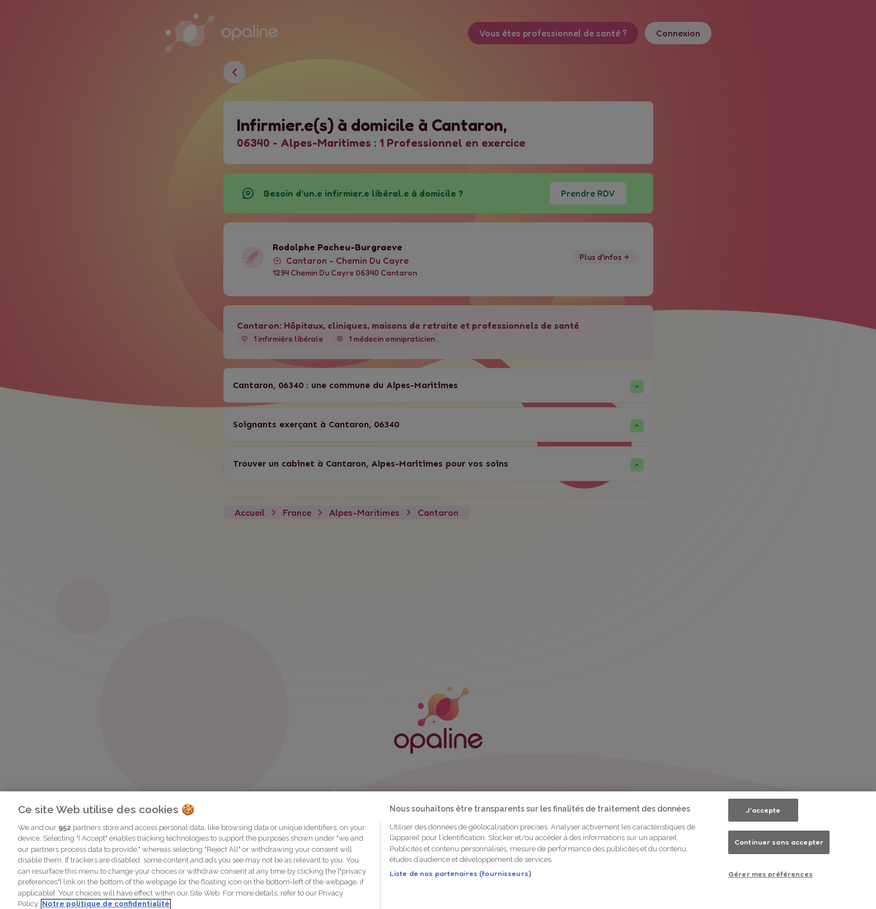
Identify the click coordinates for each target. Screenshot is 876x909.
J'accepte (763, 840)
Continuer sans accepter (778, 872)
